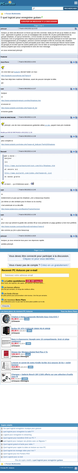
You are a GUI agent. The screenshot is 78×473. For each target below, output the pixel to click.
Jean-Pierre (5, 62)
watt (2, 89)
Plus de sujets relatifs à (39, 460)
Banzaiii (3, 151)
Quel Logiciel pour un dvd (13, 457)
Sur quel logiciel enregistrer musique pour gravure (22, 428)
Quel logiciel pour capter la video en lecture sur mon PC (24, 447)
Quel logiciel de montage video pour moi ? (19, 451)
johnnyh (4, 29)
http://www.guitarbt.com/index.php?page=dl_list (19, 108)
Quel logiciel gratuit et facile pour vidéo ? (18, 444)
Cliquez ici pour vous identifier (38, 259)
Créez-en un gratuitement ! (55, 265)
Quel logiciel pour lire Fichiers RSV (16, 454)
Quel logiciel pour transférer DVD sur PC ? (19, 438)
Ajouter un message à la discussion (39, 22)
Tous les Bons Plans (69, 311)
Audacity (17, 72)
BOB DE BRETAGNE (8, 117)
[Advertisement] (39, 404)
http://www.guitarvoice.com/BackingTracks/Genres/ (20, 209)
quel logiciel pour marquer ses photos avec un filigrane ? (24, 441)
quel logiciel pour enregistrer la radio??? (18, 432)
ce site (47, 125)
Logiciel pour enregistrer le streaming (17, 435)
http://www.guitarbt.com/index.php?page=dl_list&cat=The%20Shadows (28, 144)
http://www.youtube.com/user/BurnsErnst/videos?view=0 (22, 226)
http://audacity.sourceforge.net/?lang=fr (16, 76)
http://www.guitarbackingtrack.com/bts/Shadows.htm (21, 100)
